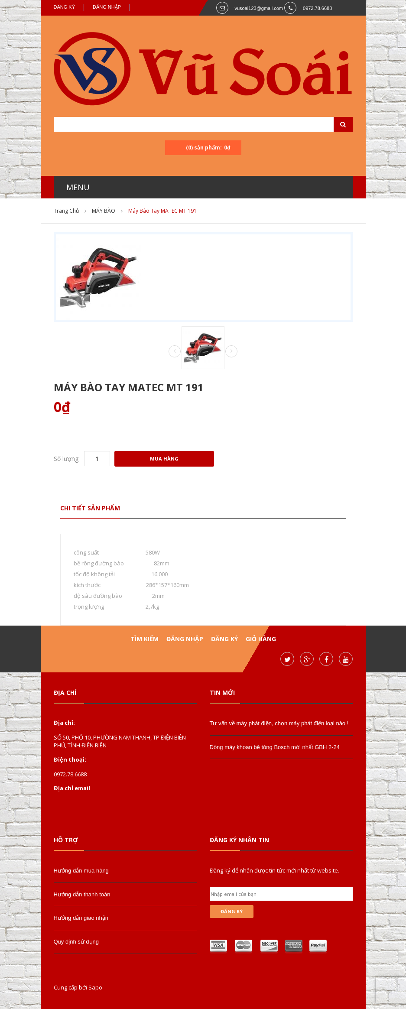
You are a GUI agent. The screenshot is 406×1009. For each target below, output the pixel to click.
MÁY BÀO (103, 210)
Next (231, 351)
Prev (175, 351)
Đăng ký (64, 7)
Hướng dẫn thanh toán (82, 894)
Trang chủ (66, 210)
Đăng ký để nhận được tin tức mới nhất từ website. (274, 870)
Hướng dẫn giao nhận (81, 918)
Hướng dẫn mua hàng (81, 870)
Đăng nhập (107, 7)
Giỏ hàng (261, 639)
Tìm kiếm (144, 639)
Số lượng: (67, 458)
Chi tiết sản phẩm (90, 508)
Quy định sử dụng (76, 941)
